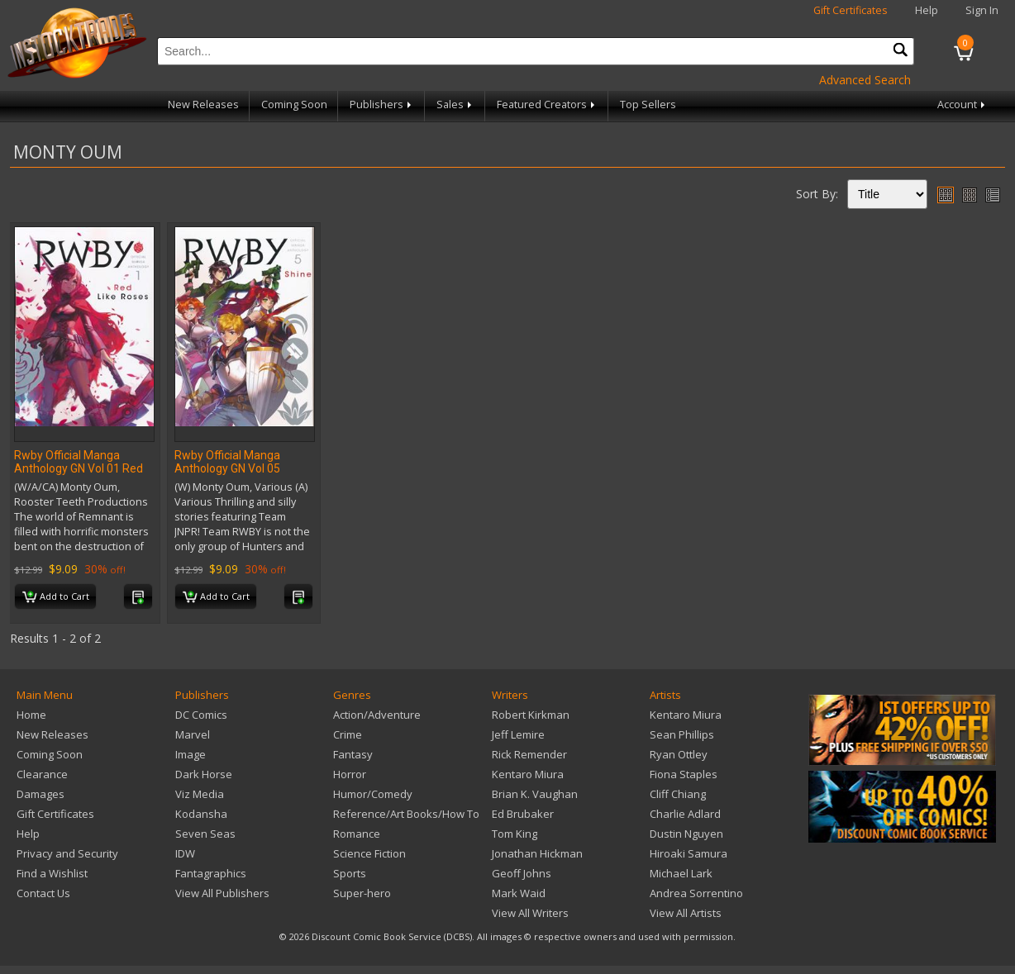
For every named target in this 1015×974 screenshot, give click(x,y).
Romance (356, 833)
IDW (185, 853)
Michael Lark (681, 873)
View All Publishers (222, 893)
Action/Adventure (377, 714)
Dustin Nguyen (686, 833)
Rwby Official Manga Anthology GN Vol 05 (227, 462)
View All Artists (686, 912)
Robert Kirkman (530, 714)
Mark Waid (519, 893)
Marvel (192, 734)
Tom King (514, 833)
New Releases (203, 104)
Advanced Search (865, 80)
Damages (40, 793)
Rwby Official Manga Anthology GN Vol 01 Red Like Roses (78, 468)
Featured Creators (547, 104)
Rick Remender (529, 754)
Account (962, 104)
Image (190, 754)
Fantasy (353, 754)
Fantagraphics (210, 873)
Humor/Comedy (372, 793)
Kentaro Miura (528, 774)
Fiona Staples (683, 774)
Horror (349, 774)
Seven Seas (205, 833)
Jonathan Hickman (537, 853)
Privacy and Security (67, 853)
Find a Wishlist (52, 873)
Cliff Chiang (678, 793)
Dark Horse (203, 774)
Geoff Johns (521, 873)
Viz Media (199, 793)
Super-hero (362, 893)
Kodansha (201, 813)
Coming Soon (294, 104)
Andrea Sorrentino (696, 893)
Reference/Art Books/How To (406, 813)
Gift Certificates (850, 10)
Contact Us (43, 893)
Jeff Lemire (518, 734)
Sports (349, 873)
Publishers (382, 104)
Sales (455, 104)
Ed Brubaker (523, 813)
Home (31, 714)
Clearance (42, 774)
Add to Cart (55, 597)
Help (926, 10)
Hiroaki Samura (688, 853)
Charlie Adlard (685, 813)
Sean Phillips (682, 734)
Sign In (981, 10)
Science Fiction (369, 853)
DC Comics (201, 714)
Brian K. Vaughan (535, 793)
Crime (347, 734)
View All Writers (530, 912)
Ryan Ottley (679, 754)
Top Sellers (648, 104)
